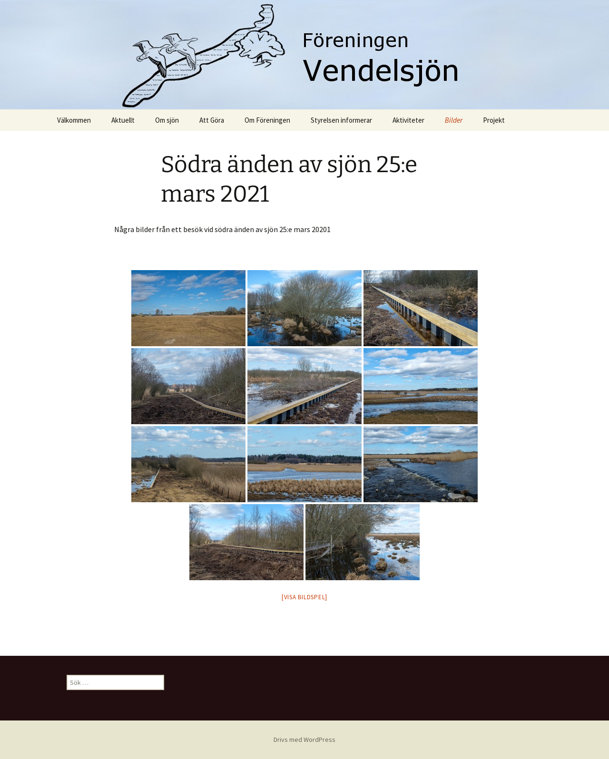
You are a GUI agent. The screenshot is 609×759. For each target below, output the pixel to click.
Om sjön (167, 120)
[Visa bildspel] (304, 597)
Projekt (494, 120)
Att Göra (211, 120)
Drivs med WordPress (304, 739)
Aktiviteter (408, 120)
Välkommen (74, 120)
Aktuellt (123, 120)
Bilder (453, 120)
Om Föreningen (267, 120)
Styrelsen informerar (341, 120)
